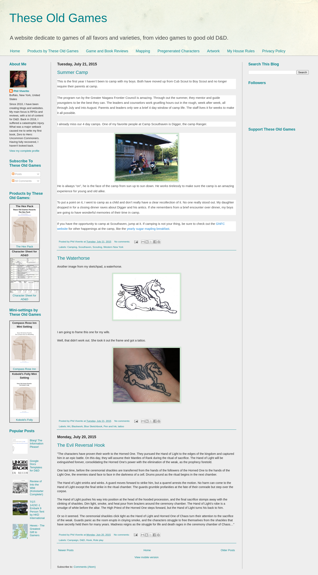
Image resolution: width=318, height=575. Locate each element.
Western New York (113, 247)
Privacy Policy (273, 51)
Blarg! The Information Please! (36, 443)
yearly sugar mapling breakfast (148, 228)
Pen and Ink (110, 426)
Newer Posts (66, 550)
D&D (82, 540)
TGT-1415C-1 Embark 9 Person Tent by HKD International (37, 510)
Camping (72, 247)
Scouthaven (84, 247)
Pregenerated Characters (179, 51)
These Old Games (58, 17)
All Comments (22, 180)
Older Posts (228, 550)
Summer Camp (72, 72)
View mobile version (146, 557)
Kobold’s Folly (24, 419)
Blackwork (77, 426)
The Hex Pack (24, 246)
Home (15, 51)
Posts (17, 174)
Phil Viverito (21, 91)
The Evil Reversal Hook (81, 445)
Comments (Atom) (85, 566)
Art (68, 426)
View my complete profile (24, 150)
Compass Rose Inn (24, 369)
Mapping (143, 51)
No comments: (122, 241)
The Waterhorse (73, 258)
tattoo (121, 426)
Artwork (213, 51)
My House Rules (241, 51)
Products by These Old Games (53, 51)
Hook (89, 540)
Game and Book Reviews (107, 51)
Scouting (97, 247)
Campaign (72, 540)
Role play (98, 540)
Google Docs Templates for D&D (36, 465)
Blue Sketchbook (93, 426)
